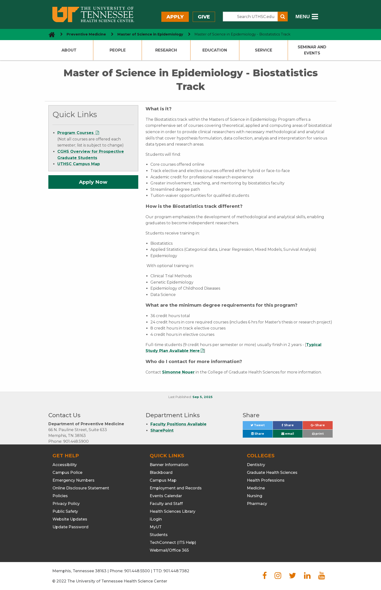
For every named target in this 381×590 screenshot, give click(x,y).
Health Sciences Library (172, 511)
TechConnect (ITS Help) (173, 542)
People (118, 50)
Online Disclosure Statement (80, 488)
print (318, 433)
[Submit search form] (283, 16)
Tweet (261, 426)
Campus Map (163, 480)
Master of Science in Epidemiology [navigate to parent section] (150, 34)
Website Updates (69, 519)
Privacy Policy (66, 503)
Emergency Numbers (73, 480)
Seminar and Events (312, 50)
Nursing (254, 496)
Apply (175, 17)
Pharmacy (257, 503)
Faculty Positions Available (178, 424)
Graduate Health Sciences (272, 472)
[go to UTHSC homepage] (50, 34)
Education (214, 50)
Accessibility (64, 464)
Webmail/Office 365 (169, 550)
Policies (60, 496)
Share (292, 426)
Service (263, 50)
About (69, 50)
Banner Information (169, 464)
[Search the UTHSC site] (250, 16)
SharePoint (161, 430)
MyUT (156, 527)
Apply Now (93, 182)
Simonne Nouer (178, 372)
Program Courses (76, 132)
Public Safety (65, 511)
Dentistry (256, 464)
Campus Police (67, 472)
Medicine (256, 488)
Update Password (70, 527)
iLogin (156, 519)
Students (159, 534)
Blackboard (161, 472)
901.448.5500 (137, 571)
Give (204, 17)
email (287, 433)
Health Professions (266, 480)
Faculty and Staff (166, 503)
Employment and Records (176, 488)
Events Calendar (166, 496)
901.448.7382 (176, 571)
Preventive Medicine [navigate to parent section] (86, 34)
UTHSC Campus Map (78, 164)
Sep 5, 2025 (202, 397)
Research (166, 50)
